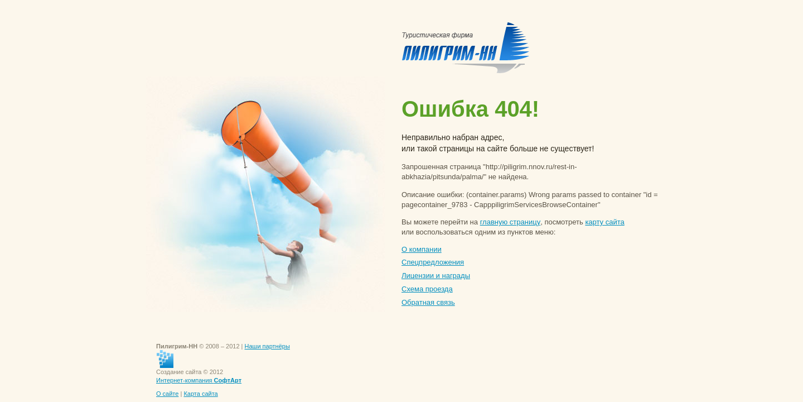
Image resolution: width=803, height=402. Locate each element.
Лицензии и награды (436, 275)
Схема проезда (427, 289)
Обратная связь (428, 302)
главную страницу (510, 222)
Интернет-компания (198, 380)
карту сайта (604, 222)
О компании (422, 249)
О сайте (167, 393)
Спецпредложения (433, 262)
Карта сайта (200, 393)
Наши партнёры (267, 346)
